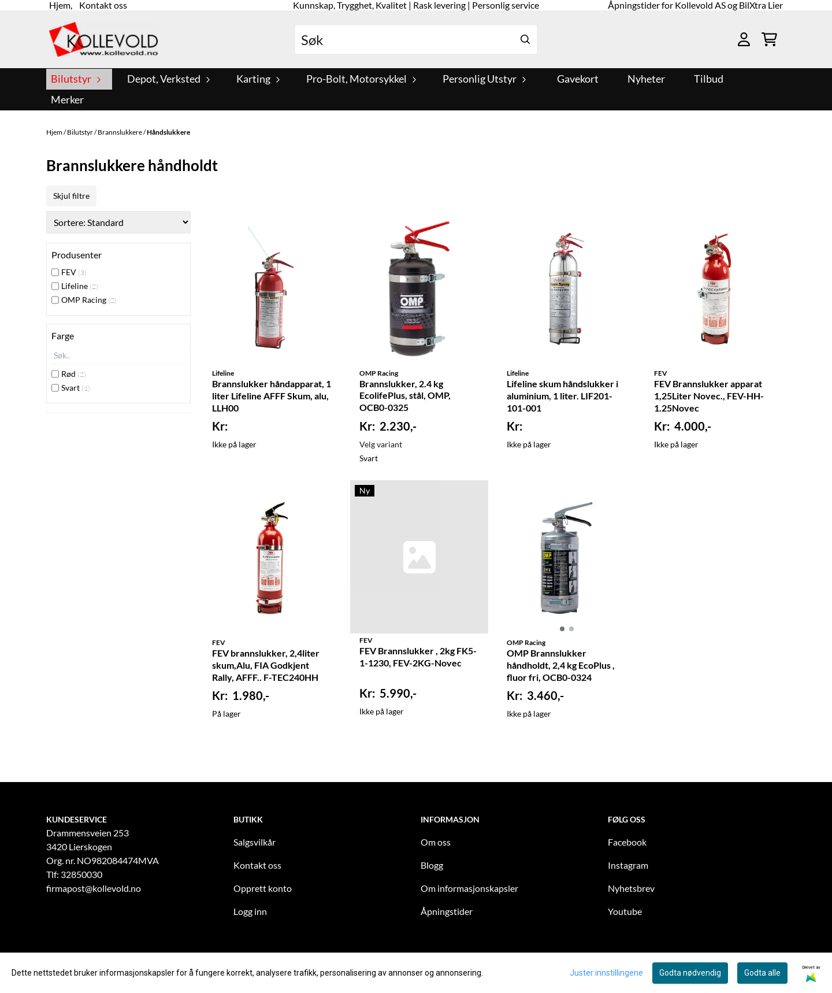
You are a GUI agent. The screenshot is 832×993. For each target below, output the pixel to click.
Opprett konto (262, 888)
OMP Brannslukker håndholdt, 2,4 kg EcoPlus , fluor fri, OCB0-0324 (561, 665)
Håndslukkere (168, 132)
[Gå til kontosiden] (744, 39)
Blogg (432, 864)
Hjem (55, 132)
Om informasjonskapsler (469, 888)
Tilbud (708, 79)
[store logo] (103, 39)
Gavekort (578, 79)
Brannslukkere (120, 132)
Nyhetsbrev (631, 888)
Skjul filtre (71, 196)
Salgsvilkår (254, 841)
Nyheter (646, 79)
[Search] (525, 39)
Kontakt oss (257, 864)
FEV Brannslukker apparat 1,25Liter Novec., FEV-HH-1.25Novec (709, 395)
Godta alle (762, 972)
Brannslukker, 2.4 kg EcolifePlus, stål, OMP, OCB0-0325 (405, 395)
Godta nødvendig (690, 972)
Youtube (625, 911)
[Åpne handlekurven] (769, 39)
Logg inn (250, 911)
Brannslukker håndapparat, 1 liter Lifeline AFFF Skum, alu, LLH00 (271, 395)
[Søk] (416, 39)
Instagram (628, 864)
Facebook (627, 841)
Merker (67, 100)
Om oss (436, 841)
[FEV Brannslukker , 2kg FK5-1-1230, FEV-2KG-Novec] (419, 556)
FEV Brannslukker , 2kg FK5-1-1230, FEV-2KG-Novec (418, 656)
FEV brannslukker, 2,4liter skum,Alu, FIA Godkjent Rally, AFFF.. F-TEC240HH (266, 665)
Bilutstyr (80, 132)
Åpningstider (447, 911)
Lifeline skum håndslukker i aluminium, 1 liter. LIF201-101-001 (562, 395)
